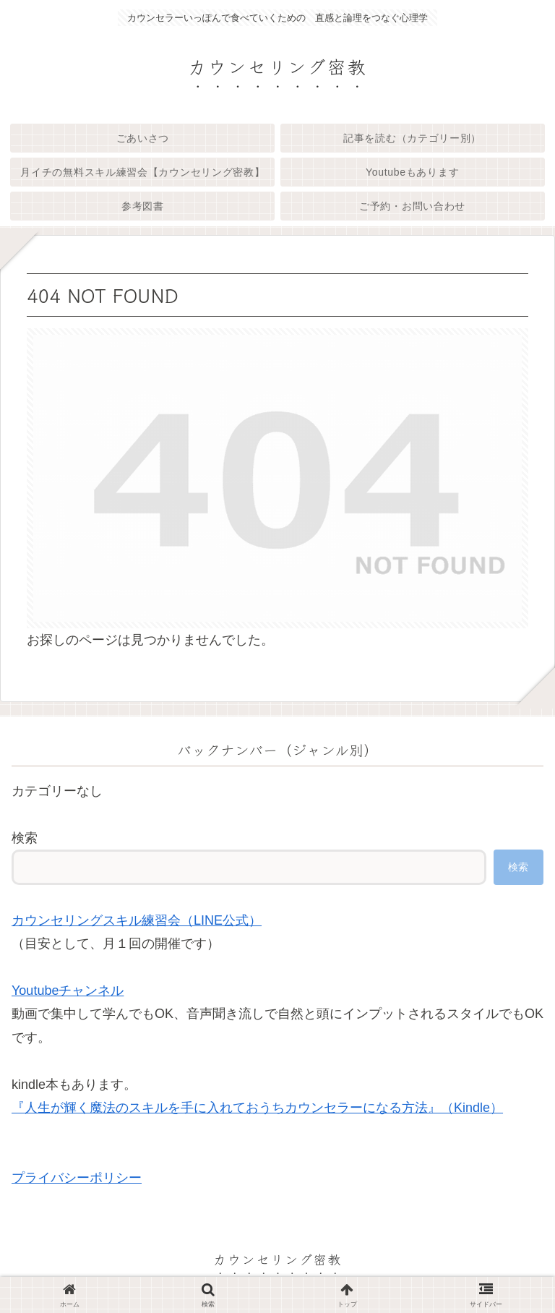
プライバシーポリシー (77, 1178)
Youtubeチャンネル (68, 990)
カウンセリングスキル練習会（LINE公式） (137, 920)
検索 (25, 838)
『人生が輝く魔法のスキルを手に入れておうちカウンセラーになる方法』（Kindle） (257, 1107)
